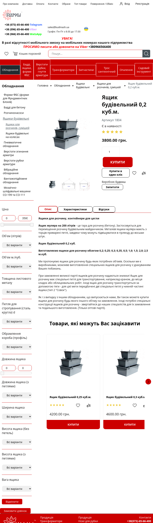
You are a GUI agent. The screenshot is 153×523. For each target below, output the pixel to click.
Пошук (146, 53)
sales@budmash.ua (59, 27)
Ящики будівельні (16, 118)
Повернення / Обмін (101, 3)
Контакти (53, 3)
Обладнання (10, 70)
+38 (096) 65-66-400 (21, 29)
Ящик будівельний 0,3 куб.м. (119, 397)
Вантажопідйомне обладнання (15, 180)
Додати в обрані (134, 173)
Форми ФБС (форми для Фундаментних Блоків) (16, 98)
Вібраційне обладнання (11, 171)
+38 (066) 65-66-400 (23, 34)
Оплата (40, 3)
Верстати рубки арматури (13, 162)
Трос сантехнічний (107, 69)
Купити (117, 162)
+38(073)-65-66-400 (139, 521)
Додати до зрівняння (143, 173)
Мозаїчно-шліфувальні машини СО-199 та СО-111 (16, 191)
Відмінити (12, 501)
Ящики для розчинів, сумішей (17, 126)
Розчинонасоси (14, 113)
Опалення (126, 70)
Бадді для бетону (14, 107)
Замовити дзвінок (15, 511)
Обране (66, 3)
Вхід (127, 3)
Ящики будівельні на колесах (17, 135)
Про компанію (11, 3)
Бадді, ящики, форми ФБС (27, 70)
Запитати (112, 187)
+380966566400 (100, 47)
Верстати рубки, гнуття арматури (42, 70)
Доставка (27, 3)
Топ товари (80, 3)
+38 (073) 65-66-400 (23, 24)
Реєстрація (142, 3)
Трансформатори (63, 70)
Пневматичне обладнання (12, 144)
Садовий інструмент (144, 69)
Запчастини (86, 70)
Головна (42, 85)
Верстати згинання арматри (15, 153)
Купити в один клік (116, 172)
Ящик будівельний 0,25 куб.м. (70, 396)
